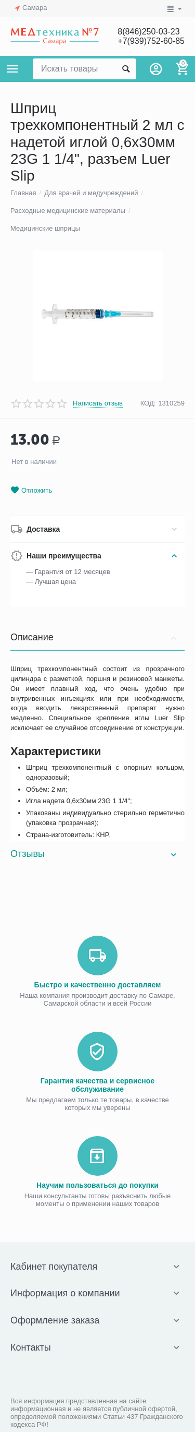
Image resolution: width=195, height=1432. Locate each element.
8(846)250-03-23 (148, 31)
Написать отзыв (98, 403)
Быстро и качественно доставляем (97, 985)
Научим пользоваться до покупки (97, 1185)
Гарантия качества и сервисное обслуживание (97, 1085)
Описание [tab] (94, 637)
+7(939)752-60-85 (151, 41)
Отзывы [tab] (94, 854)
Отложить (31, 490)
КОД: (148, 403)
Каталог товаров (12, 69)
